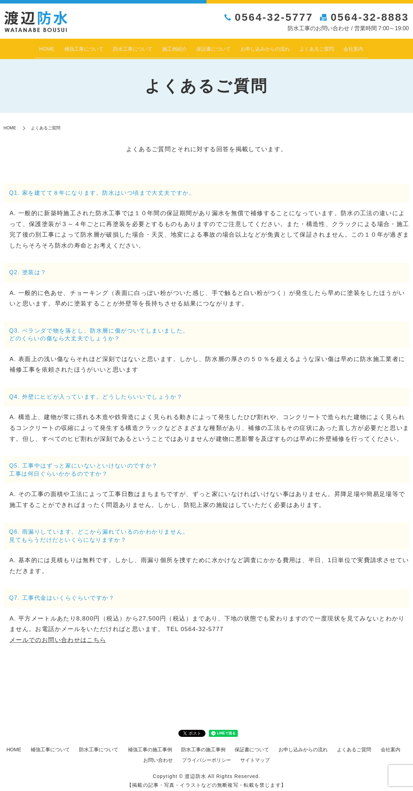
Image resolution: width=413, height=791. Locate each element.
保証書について (215, 46)
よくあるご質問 (340, 46)
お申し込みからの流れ (277, 46)
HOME (15, 46)
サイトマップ (255, 756)
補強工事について (59, 46)
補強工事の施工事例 (150, 746)
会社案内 (383, 46)
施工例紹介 (168, 46)
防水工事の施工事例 (203, 746)
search (406, 47)
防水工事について (118, 46)
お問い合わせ (158, 756)
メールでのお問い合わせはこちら (57, 636)
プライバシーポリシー (206, 756)
